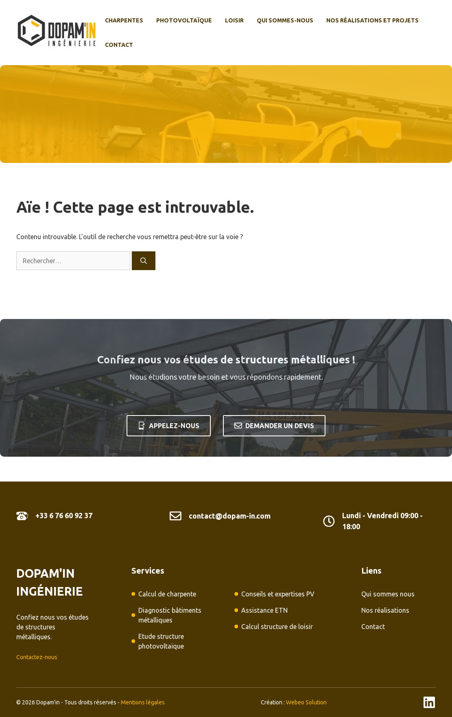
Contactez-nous (36, 657)
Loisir (234, 20)
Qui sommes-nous (285, 20)
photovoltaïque (184, 20)
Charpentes (124, 20)
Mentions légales (143, 702)
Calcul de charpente (167, 594)
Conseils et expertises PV (277, 594)
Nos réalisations (385, 610)
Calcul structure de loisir (277, 626)
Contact (119, 45)
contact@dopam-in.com (230, 516)
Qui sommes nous (388, 594)
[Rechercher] (143, 260)
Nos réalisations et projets (372, 20)
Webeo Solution (306, 702)
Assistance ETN (264, 610)
